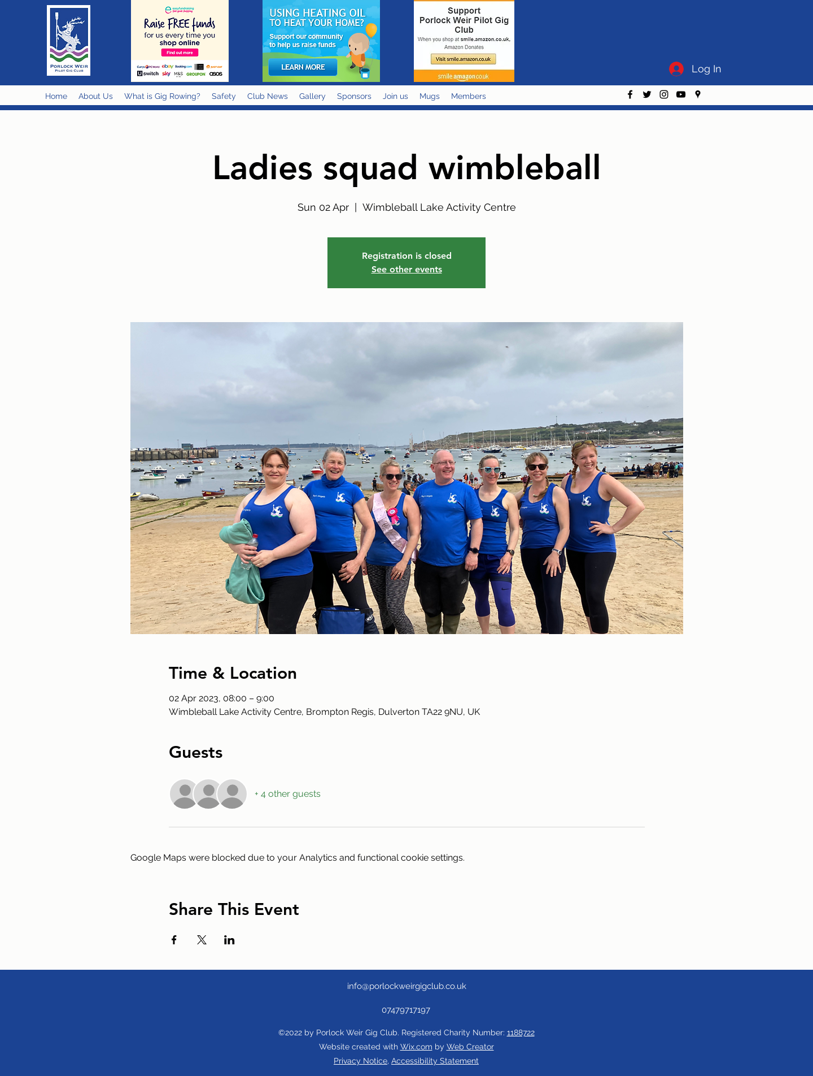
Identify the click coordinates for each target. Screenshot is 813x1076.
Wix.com (416, 1046)
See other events (406, 269)
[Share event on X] (201, 939)
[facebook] (630, 94)
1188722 (521, 1032)
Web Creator (470, 1046)
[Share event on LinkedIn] (229, 939)
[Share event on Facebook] (174, 939)
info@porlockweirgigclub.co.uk (406, 986)
